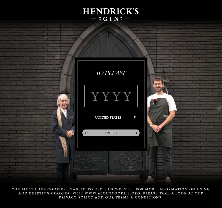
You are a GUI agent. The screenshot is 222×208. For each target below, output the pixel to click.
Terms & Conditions (139, 197)
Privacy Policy (76, 197)
